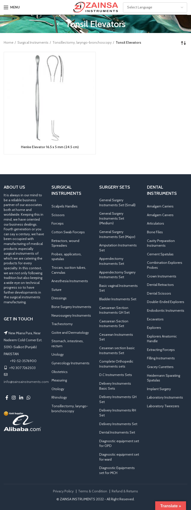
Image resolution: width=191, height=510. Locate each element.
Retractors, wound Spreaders (65, 243)
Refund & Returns (125, 491)
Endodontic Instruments (165, 310)
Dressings (59, 298)
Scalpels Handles (64, 206)
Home (8, 42)
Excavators (155, 319)
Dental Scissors (159, 293)
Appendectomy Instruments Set (111, 261)
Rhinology (59, 397)
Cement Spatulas (160, 254)
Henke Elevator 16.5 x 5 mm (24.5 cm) (50, 147)
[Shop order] (183, 43)
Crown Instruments (161, 276)
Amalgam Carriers (160, 206)
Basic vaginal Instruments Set (118, 288)
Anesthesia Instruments (69, 281)
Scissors (58, 215)
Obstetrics (59, 372)
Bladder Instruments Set (117, 299)
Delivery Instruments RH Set (117, 412)
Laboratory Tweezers (163, 406)
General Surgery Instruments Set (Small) (117, 202)
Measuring (59, 380)
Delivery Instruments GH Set (118, 399)
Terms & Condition (92, 491)
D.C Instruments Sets (115, 375)
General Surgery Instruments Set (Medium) (111, 218)
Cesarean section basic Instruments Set (117, 350)
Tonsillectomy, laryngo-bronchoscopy (82, 42)
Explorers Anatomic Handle (162, 338)
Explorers (154, 327)
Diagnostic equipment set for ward (119, 457)
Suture (56, 289)
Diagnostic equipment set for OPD (119, 443)
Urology (57, 354)
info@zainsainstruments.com (26, 381)
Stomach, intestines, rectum (67, 343)
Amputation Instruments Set (118, 247)
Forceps (57, 223)
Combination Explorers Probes (164, 265)
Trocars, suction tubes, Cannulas (68, 270)
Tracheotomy (62, 324)
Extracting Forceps (161, 349)
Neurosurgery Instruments (71, 315)
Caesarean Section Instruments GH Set (114, 310)
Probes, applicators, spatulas (66, 256)
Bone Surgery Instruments (71, 307)
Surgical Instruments (32, 42)
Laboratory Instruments (165, 397)
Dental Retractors (160, 284)
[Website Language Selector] (155, 7)
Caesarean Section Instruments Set (113, 323)
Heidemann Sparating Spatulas (163, 378)
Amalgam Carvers (160, 215)
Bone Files (155, 232)
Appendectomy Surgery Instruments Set (117, 274)
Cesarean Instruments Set (116, 337)
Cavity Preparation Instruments (161, 243)
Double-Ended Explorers (165, 302)
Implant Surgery (159, 389)
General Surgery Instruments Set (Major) (117, 234)
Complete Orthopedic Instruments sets (116, 364)
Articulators (155, 223)
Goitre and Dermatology (70, 332)
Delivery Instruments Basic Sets (115, 386)
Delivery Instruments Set (118, 424)
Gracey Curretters (160, 367)
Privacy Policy (63, 491)
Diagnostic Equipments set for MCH (117, 470)
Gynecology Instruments (70, 363)
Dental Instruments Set (117, 432)
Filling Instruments (161, 358)
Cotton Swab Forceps (68, 232)
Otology (57, 389)
